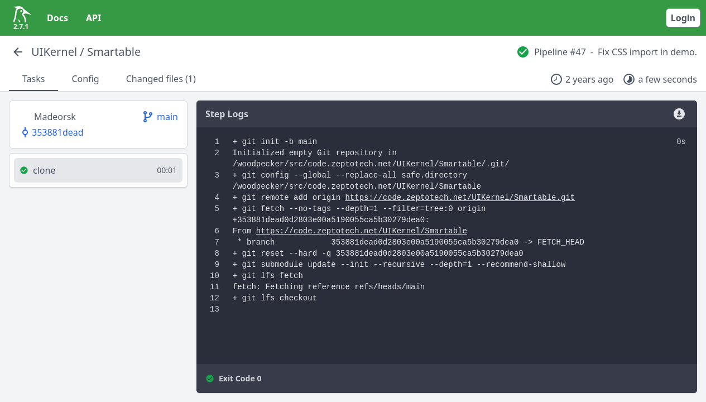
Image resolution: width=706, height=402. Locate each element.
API (93, 18)
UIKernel (54, 51)
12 (214, 298)
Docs (57, 18)
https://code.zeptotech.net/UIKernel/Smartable (361, 231)
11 (214, 287)
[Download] (679, 114)
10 (214, 275)
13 (214, 309)
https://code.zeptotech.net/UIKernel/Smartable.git (460, 197)
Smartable (114, 51)
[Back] (18, 52)
